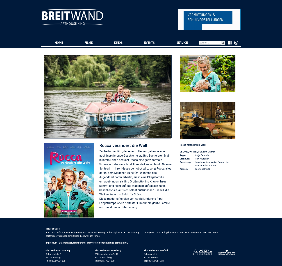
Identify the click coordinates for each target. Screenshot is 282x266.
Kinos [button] (123, 42)
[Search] (210, 43)
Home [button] (64, 42)
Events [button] (155, 42)
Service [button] (187, 42)
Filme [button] (94, 42)
